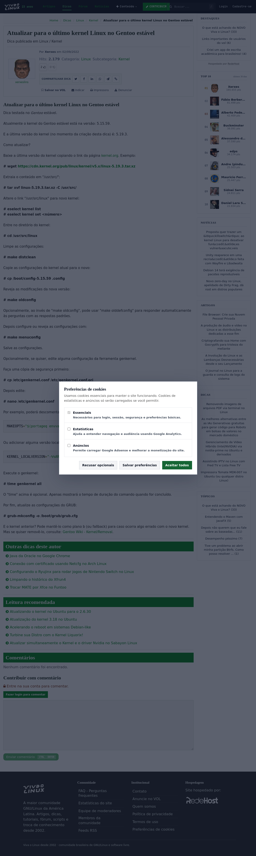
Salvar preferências (140, 465)
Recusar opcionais (98, 465)
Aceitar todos (177, 465)
